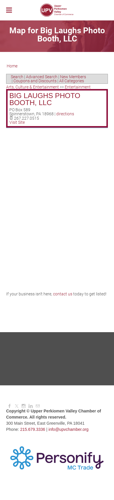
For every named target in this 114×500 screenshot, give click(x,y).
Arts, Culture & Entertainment (32, 87)
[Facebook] (10, 406)
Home (12, 66)
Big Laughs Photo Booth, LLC (44, 99)
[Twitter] (17, 406)
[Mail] (38, 406)
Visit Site (17, 122)
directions (65, 114)
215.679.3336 (32, 429)
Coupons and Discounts (35, 81)
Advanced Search (41, 76)
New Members (73, 76)
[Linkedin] (31, 406)
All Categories (71, 81)
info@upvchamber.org (68, 429)
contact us (62, 294)
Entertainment (78, 87)
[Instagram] (24, 406)
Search (17, 76)
